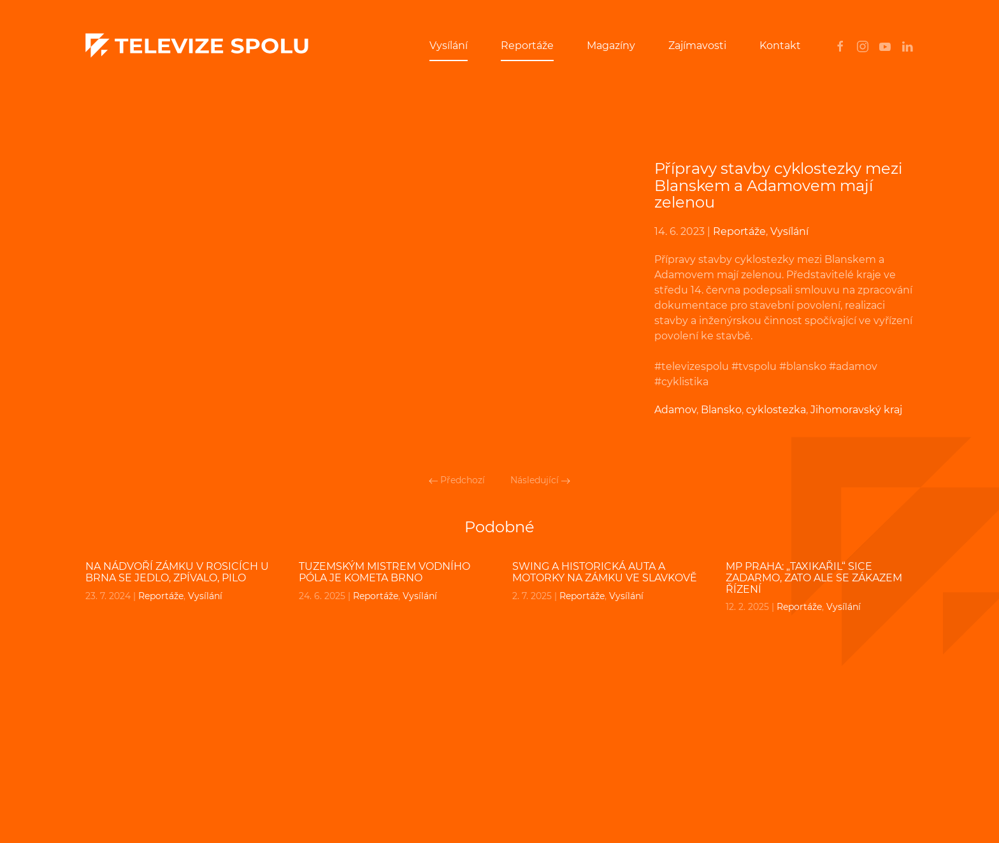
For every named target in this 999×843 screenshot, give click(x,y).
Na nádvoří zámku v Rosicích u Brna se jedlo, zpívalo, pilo (177, 572)
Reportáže (527, 45)
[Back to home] (196, 45)
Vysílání (448, 45)
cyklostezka (776, 410)
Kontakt (780, 45)
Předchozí (457, 480)
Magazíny (611, 45)
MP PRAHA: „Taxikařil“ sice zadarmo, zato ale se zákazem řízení (814, 577)
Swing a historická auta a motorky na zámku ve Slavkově (604, 572)
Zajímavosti (697, 45)
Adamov (675, 410)
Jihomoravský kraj (856, 410)
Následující (540, 480)
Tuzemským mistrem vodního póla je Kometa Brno (384, 572)
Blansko (721, 410)
